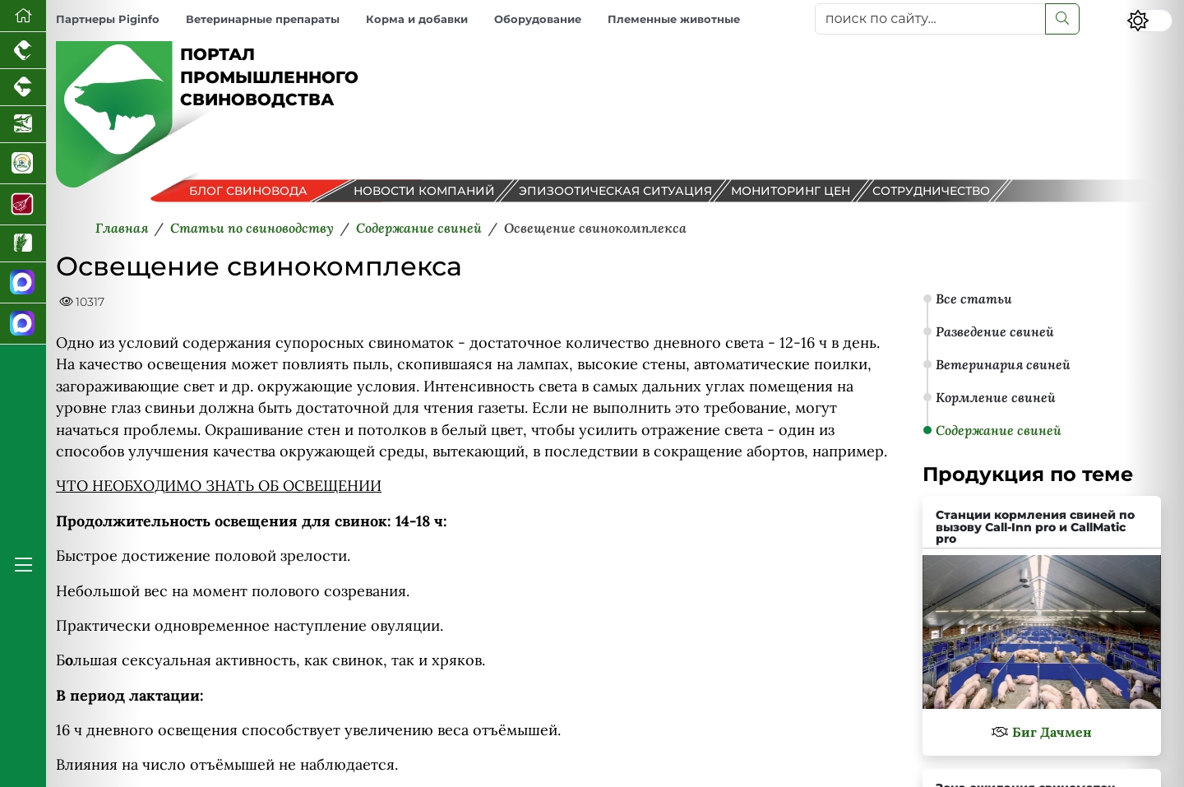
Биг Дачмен (1052, 732)
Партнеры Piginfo (108, 19)
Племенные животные (674, 19)
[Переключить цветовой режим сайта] (1149, 20)
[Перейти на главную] (23, 16)
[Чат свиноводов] (23, 324)
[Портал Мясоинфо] (23, 204)
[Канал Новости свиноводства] (23, 282)
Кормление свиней (996, 397)
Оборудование (537, 19)
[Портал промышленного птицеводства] (23, 50)
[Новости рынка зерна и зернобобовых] (23, 243)
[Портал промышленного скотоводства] (23, 87)
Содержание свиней (998, 430)
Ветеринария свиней (1003, 364)
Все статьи (974, 298)
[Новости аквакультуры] (23, 124)
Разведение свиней (995, 331)
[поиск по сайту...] (930, 19)
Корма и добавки (417, 19)
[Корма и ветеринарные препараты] (23, 163)
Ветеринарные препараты (263, 19)
